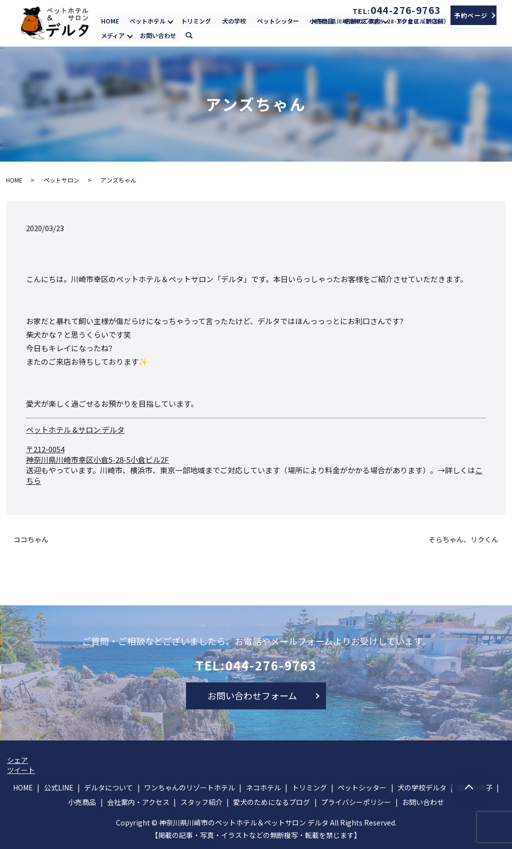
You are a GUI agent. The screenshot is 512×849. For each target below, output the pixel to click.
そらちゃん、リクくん (463, 539)
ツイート (21, 770)
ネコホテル (263, 787)
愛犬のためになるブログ (271, 802)
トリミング (196, 21)
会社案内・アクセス (138, 802)
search (193, 34)
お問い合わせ (158, 35)
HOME (110, 21)
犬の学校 (234, 21)
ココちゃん (31, 539)
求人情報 (472, 21)
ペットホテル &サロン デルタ (75, 429)
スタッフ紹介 (201, 802)
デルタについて (108, 787)
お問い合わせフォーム (252, 695)
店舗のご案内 (362, 21)
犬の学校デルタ (422, 787)
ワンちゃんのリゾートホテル (189, 787)
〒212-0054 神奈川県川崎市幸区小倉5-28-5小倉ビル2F (97, 454)
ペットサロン (62, 180)
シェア (17, 760)
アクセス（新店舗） (423, 21)
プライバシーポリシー (356, 802)
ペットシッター (277, 21)
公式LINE (59, 787)
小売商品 (322, 21)
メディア (112, 35)
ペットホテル (148, 21)
